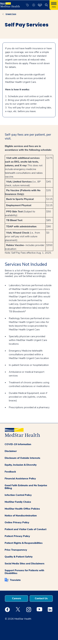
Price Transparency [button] (16, 550)
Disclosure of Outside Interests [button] (22, 458)
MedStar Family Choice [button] (18, 502)
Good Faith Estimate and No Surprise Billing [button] (26, 487)
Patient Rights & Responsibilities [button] (24, 543)
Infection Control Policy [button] (18, 495)
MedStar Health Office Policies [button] (22, 508)
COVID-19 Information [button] (18, 444)
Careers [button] (16, 598)
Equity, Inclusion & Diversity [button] (21, 465)
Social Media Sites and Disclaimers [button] (24, 563)
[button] (27, 5)
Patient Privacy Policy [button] (17, 536)
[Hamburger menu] (53, 5)
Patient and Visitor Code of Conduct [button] (25, 529)
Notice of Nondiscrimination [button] (21, 515)
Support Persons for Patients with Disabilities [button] (24, 572)
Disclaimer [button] (11, 451)
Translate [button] (15, 580)
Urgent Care (11, 14)
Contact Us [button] (41, 598)
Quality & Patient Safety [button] (19, 556)
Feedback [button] (10, 471)
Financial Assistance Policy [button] (20, 478)
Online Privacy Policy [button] (17, 522)
